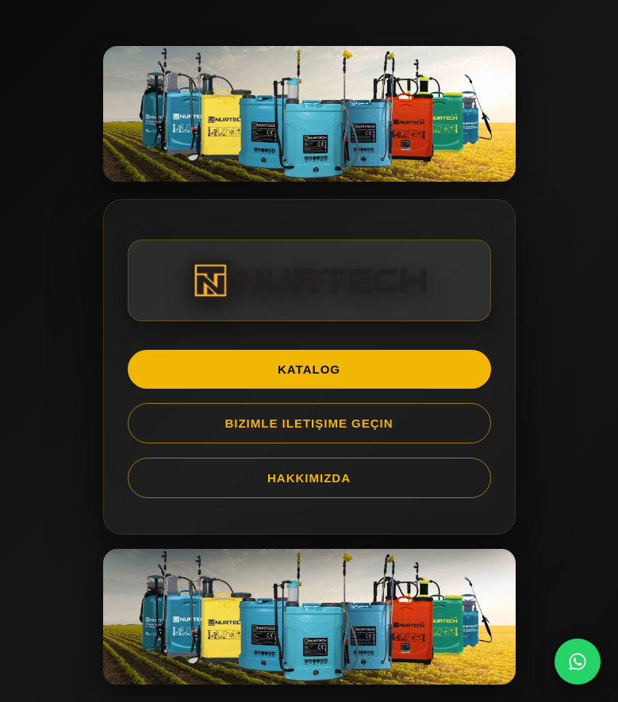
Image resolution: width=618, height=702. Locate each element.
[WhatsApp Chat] (578, 662)
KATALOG (309, 369)
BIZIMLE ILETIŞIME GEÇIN (309, 423)
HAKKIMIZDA (309, 478)
